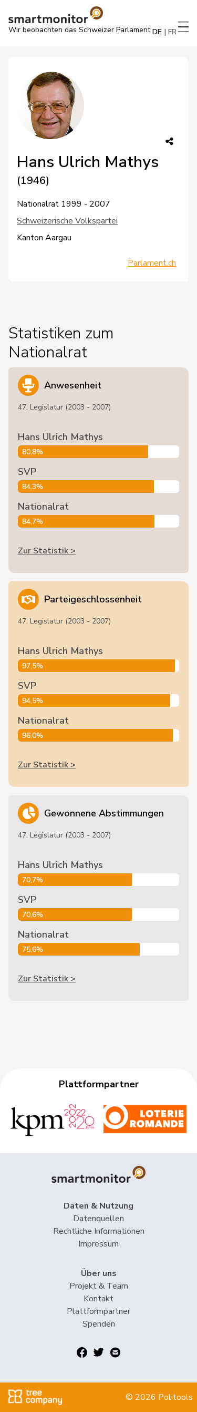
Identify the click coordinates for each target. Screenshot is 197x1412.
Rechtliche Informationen (98, 1231)
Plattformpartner (98, 1311)
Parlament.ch (152, 263)
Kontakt (98, 1298)
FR (172, 32)
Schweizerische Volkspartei (67, 221)
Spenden (98, 1324)
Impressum (98, 1244)
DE (157, 32)
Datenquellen (98, 1218)
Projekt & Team (98, 1286)
